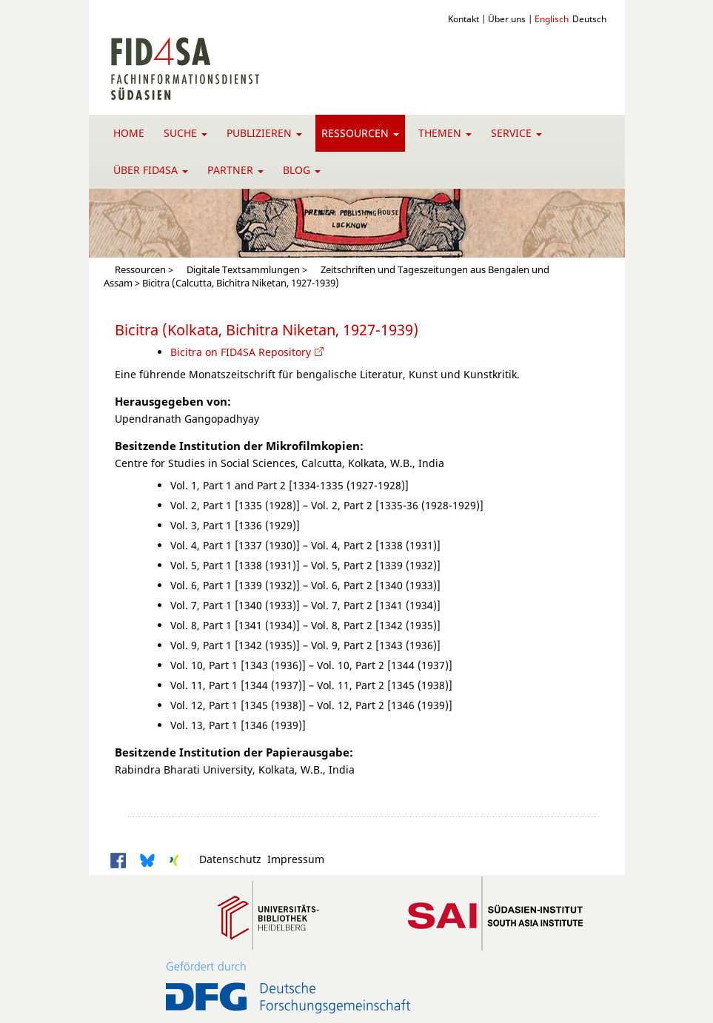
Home (128, 133)
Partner (235, 170)
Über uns (507, 18)
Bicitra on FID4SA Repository (240, 352)
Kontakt (463, 18)
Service (516, 133)
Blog (302, 170)
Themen (445, 133)
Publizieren (264, 133)
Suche (185, 133)
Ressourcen (360, 133)
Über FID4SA (150, 170)
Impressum (292, 859)
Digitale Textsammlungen (243, 270)
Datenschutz (227, 859)
